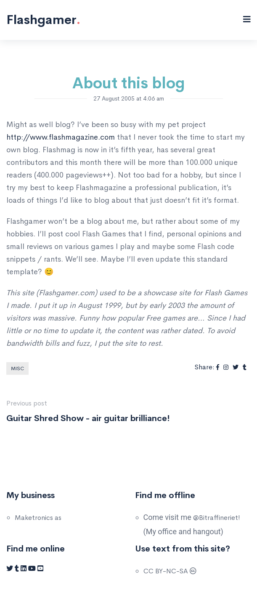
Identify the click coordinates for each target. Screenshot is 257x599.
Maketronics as (38, 517)
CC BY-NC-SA (169, 571)
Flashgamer (43, 20)
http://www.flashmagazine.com (60, 137)
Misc (17, 368)
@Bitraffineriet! (216, 517)
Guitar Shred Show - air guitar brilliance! (88, 418)
